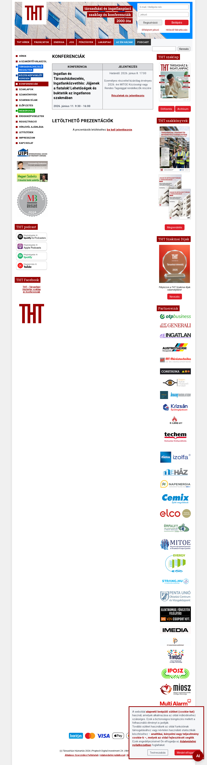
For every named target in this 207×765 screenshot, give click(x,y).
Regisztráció (150, 22)
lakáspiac (104, 42)
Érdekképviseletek (31, 116)
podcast (143, 42)
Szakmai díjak (28, 99)
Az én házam (124, 42)
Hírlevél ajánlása (31, 126)
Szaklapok (26, 89)
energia (59, 42)
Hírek (22, 55)
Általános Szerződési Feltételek (82, 755)
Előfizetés (26, 105)
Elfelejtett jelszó (150, 29)
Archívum (182, 109)
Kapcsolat (26, 142)
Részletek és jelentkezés (127, 95)
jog (71, 42)
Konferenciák (28, 83)
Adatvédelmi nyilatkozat (112, 755)
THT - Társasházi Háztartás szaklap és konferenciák (31, 289)
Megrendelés (174, 227)
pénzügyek (86, 42)
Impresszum (27, 137)
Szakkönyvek (28, 94)
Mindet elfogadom (187, 752)
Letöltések (26, 132)
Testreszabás (158, 752)
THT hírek (23, 42)
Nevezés (175, 296)
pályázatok (41, 42)
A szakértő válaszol (33, 61)
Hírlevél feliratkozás (176, 29)
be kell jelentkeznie (119, 129)
